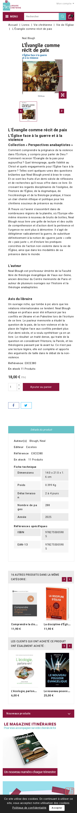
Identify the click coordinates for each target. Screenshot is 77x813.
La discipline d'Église (57, 624)
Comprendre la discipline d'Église (33, 624)
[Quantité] (12, 387)
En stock (14, 368)
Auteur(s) (20, 441)
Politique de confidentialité (29, 807)
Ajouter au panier (41, 387)
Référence (21, 453)
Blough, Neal (37, 441)
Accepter (57, 807)
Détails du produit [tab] (41, 429)
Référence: (16, 363)
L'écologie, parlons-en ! (26, 691)
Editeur (19, 447)
